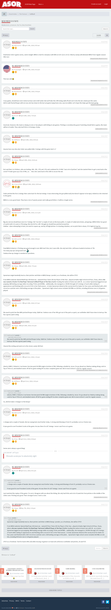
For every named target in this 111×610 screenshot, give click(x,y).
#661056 (104, 435)
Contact (28, 601)
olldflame (17, 140)
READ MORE (14, 581)
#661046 (104, 353)
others (100, 370)
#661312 (104, 504)
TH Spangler (18, 70)
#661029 (104, 322)
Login (106, 4)
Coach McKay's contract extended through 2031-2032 (15, 569)
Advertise (5, 601)
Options (98, 548)
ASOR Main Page (30, 4)
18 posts (105, 29)
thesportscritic (94, 58)
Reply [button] (5, 35)
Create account (96, 4)
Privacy (11, 601)
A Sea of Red (18, 184)
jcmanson (13, 25)
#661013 (104, 209)
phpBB (33, 608)
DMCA (17, 601)
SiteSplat (21, 608)
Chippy (16, 160)
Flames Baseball (70, 569)
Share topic (99, 36)
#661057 (104, 467)
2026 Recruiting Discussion (42, 569)
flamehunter (94, 80)
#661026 (104, 262)
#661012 (104, 180)
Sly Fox (19, 25)
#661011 (104, 156)
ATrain (100, 58)
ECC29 (16, 116)
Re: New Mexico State (20, 66)
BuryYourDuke (26, 25)
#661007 (104, 136)
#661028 (104, 299)
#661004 (104, 112)
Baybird (100, 80)
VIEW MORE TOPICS (55, 590)
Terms (23, 601)
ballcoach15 (18, 45)
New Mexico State (10, 21)
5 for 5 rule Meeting (98, 569)
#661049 (104, 377)
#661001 (104, 88)
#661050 (104, 409)
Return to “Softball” (9, 555)
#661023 (104, 235)
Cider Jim (95, 428)
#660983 (104, 42)
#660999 (104, 66)
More (41, 4)
